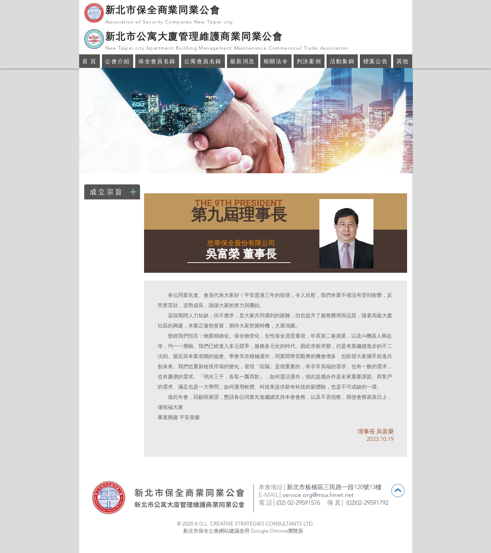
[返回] (89, 120)
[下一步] (403, 120)
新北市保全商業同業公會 (163, 10)
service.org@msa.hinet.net (318, 495)
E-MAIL (269, 495)
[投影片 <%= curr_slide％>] (242, 162)
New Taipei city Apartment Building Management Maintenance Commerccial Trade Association (227, 48)
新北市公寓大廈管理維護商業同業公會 (194, 36)
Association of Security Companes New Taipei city (169, 22)
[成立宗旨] (113, 191)
